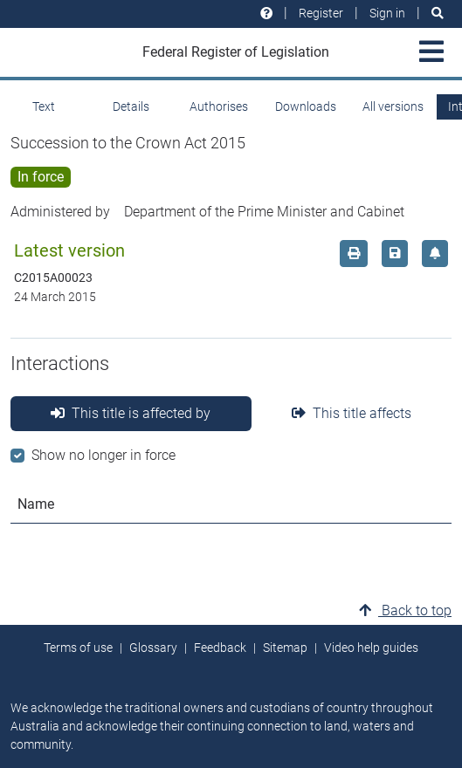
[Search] (438, 13)
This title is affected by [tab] (130, 413)
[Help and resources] (266, 13)
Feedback (220, 648)
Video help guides (371, 648)
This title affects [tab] (351, 413)
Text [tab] (43, 106)
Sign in (387, 13)
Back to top (405, 610)
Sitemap (285, 648)
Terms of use (78, 648)
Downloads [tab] (305, 106)
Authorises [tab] (219, 106)
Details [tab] (131, 106)
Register (321, 13)
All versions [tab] (393, 106)
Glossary (153, 648)
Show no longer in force (103, 455)
